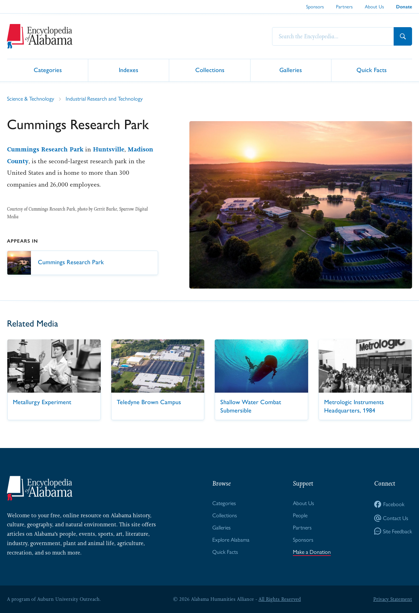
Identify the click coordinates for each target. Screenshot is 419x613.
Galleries (290, 69)
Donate (404, 7)
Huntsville (108, 149)
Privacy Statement (392, 599)
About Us (374, 6)
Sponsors (315, 6)
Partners (344, 6)
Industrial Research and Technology (104, 98)
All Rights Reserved (279, 599)
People (300, 515)
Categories (48, 69)
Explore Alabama (230, 539)
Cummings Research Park (45, 149)
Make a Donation (312, 552)
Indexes (128, 69)
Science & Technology (30, 98)
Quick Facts (371, 69)
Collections (209, 69)
